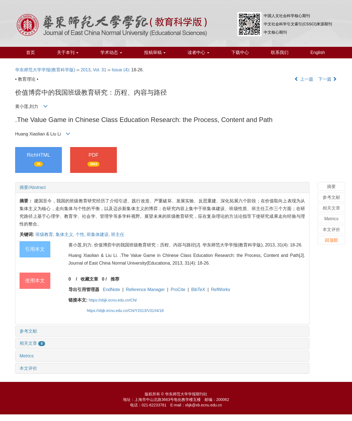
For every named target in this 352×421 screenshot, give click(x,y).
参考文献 (28, 331)
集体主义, (66, 234)
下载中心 (240, 52)
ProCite (177, 289)
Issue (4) (120, 69)
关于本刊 (67, 52)
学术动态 (111, 52)
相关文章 (32, 343)
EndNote (111, 289)
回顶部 (331, 240)
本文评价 (28, 368)
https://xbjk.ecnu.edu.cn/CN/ (113, 300)
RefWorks (220, 289)
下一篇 (327, 79)
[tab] (162, 187)
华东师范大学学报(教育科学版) (45, 69)
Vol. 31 (99, 69)
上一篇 (303, 79)
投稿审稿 (155, 52)
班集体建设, (99, 234)
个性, (81, 234)
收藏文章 (89, 279)
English (317, 52)
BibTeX (198, 289)
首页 (30, 52)
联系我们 (279, 52)
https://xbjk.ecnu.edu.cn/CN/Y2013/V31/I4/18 (125, 310)
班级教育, (45, 234)
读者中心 (198, 52)
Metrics (27, 356)
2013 (85, 69)
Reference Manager (145, 289)
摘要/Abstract (33, 187)
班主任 (117, 234)
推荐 (115, 279)
